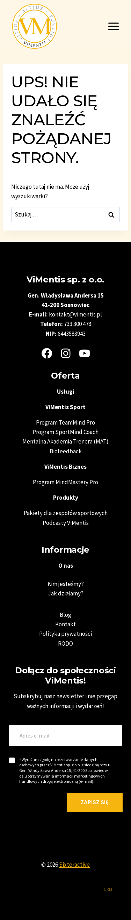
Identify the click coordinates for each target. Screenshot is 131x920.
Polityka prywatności (65, 634)
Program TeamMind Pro (65, 422)
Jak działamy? (65, 593)
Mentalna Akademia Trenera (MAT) (65, 441)
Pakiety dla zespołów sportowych (66, 513)
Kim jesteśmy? (66, 584)
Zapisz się (95, 802)
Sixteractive (74, 864)
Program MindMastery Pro (65, 482)
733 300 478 (77, 324)
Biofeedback (66, 451)
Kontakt (65, 624)
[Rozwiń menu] (113, 26)
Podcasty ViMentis (66, 523)
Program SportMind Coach (65, 432)
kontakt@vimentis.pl (75, 314)
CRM (108, 889)
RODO (65, 643)
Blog (65, 615)
